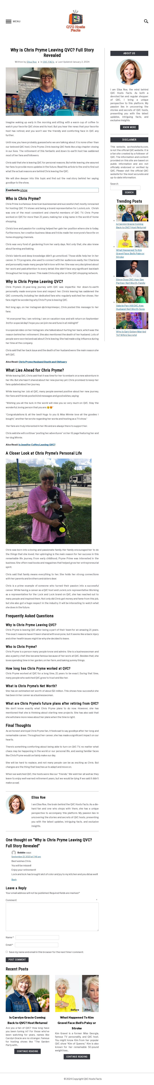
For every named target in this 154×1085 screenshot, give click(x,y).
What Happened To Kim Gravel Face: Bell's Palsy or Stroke (77, 1023)
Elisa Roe (32, 62)
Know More (129, 127)
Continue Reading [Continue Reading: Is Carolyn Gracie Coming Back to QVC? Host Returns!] (27, 1051)
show (23, 190)
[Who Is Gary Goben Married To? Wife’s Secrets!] (132, 328)
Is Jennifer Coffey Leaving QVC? (37, 444)
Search (114, 183)
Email (9, 945)
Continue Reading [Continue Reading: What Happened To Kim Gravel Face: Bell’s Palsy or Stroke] (76, 1056)
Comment (51, 900)
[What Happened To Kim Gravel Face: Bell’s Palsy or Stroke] (132, 246)
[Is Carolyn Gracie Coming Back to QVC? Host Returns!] (132, 220)
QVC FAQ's (48, 62)
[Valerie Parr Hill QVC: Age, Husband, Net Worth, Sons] (132, 302)
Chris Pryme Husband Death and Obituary (43, 362)
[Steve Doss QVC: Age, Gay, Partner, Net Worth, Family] (132, 276)
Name (10, 937)
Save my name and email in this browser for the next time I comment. (46, 952)
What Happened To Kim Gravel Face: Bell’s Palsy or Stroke (130, 253)
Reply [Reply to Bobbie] (14, 879)
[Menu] (8, 22)
